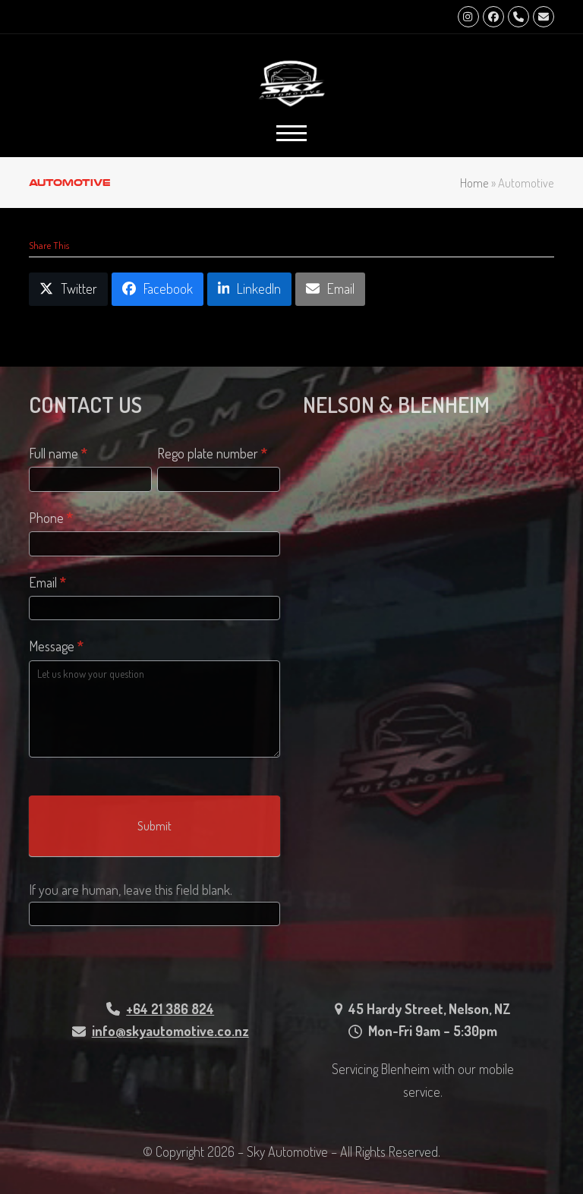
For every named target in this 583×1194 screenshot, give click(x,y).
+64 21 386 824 (170, 1008)
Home (474, 183)
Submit (154, 825)
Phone (51, 517)
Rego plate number (212, 453)
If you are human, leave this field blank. (130, 889)
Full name (58, 453)
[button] (291, 133)
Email (47, 582)
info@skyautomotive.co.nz (170, 1030)
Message (56, 646)
